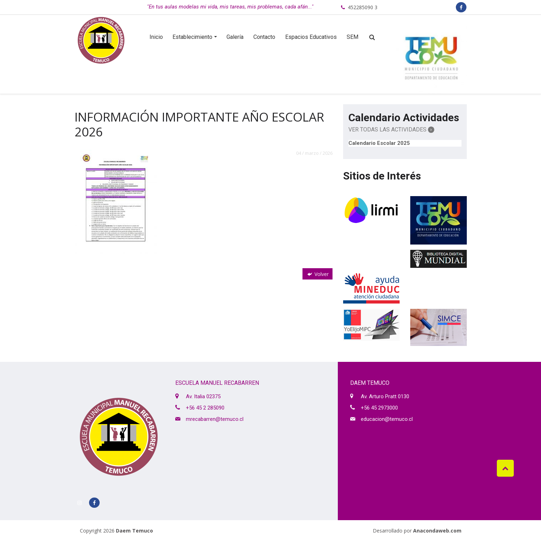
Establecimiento (192, 37)
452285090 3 (362, 7)
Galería (235, 37)
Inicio (156, 37)
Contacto (264, 37)
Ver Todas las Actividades (391, 129)
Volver (317, 274)
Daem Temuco (134, 530)
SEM (352, 37)
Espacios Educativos (311, 37)
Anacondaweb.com (437, 530)
